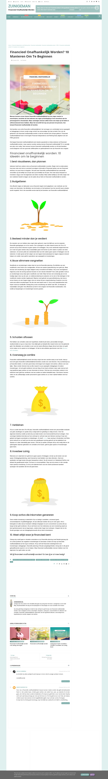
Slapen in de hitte (81, 123)
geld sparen (78, 330)
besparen (78, 318)
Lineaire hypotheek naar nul (85, 121)
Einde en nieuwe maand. (83, 151)
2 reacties (23, 60)
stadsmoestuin (84, 341)
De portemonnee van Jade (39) (23, 762)
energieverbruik (79, 324)
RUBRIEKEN (16, 16)
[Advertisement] (39, 32)
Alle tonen (95, 179)
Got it (92, 774)
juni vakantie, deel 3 (88, 162)
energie (88, 321)
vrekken (77, 347)
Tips (86, 16)
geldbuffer (78, 332)
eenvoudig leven (55, 641)
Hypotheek (16, 1)
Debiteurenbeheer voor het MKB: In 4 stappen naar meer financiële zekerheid (86, 145)
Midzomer (85, 135)
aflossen (85, 315)
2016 (78, 380)
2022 (78, 365)
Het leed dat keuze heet (89, 88)
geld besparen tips (80, 327)
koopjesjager (92, 332)
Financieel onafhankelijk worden (39, 644)
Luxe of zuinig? (81, 87)
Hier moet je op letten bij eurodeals (86, 101)
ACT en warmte (81, 119)
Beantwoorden (66, 681)
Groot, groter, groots (86, 216)
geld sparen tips (87, 330)
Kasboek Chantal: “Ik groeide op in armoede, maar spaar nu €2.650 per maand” (86, 156)
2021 (78, 368)
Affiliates (46, 1)
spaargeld (84, 338)
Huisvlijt (79, 81)
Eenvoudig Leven (82, 133)
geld (86, 324)
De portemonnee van (26, 16)
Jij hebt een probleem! (88, 172)
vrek (90, 344)
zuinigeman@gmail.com (62, 9)
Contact (41, 1)
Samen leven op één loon (86, 235)
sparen (77, 341)
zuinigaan (91, 347)
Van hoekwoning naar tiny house (86, 274)
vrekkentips (84, 347)
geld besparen (92, 324)
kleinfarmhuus (81, 160)
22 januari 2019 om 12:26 (64, 671)
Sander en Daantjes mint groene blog (86, 116)
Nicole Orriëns (21, 671)
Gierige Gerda (81, 100)
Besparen (62, 16)
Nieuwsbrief (28, 1)
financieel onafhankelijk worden (59, 559)
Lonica (45, 438)
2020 (78, 370)
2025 (78, 363)
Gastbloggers (79, 16)
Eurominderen (81, 149)
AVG (22, 1)
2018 (78, 375)
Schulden (70, 16)
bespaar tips (92, 315)
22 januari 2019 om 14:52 (64, 687)
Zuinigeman (19, 6)
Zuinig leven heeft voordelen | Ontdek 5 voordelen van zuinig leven (58, 645)
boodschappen (85, 318)
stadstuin (92, 341)
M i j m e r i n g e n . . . (83, 104)
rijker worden (92, 335)
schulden (78, 338)
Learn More (85, 774)
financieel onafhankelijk (42, 559)
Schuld (89, 312)
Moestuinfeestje (21, 687)
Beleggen (49, 16)
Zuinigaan (80, 96)
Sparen (56, 16)
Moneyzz (79, 129)
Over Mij (35, 1)
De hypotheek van (39, 16)
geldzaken (84, 332)
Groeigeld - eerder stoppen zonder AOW (85, 170)
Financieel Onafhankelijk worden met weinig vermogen (19, 644)
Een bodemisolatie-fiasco (83, 97)
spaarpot (91, 338)
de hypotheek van (80, 321)
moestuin (78, 335)
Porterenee (80, 153)
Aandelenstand (80, 127)
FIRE (11, 561)
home (8, 16)
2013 (78, 383)
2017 (78, 378)
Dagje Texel (80, 131)
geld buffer (89, 327)
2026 (78, 361)
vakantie (78, 344)
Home (10, 1)
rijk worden (84, 335)
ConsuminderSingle (83, 125)
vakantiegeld (84, 344)
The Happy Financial (83, 142)
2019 (78, 373)
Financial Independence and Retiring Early (23, 559)
